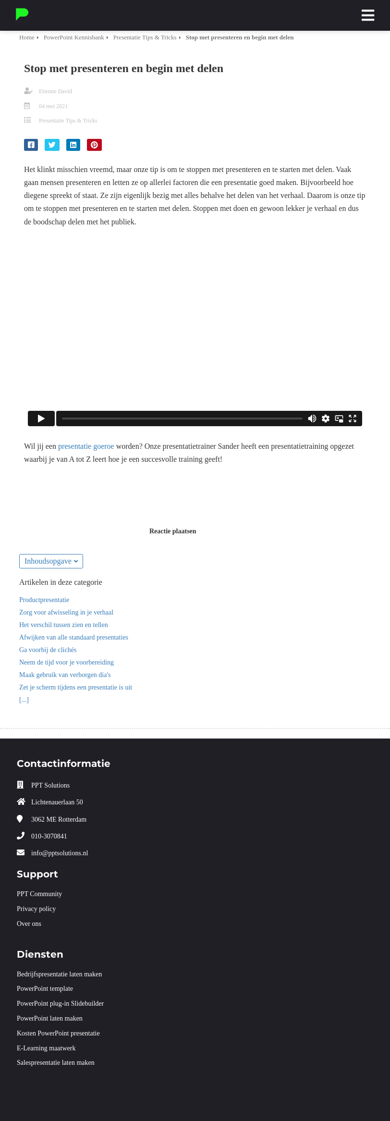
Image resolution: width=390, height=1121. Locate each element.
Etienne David (55, 91)
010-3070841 (49, 836)
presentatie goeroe (86, 446)
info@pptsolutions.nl (59, 853)
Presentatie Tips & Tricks (68, 120)
